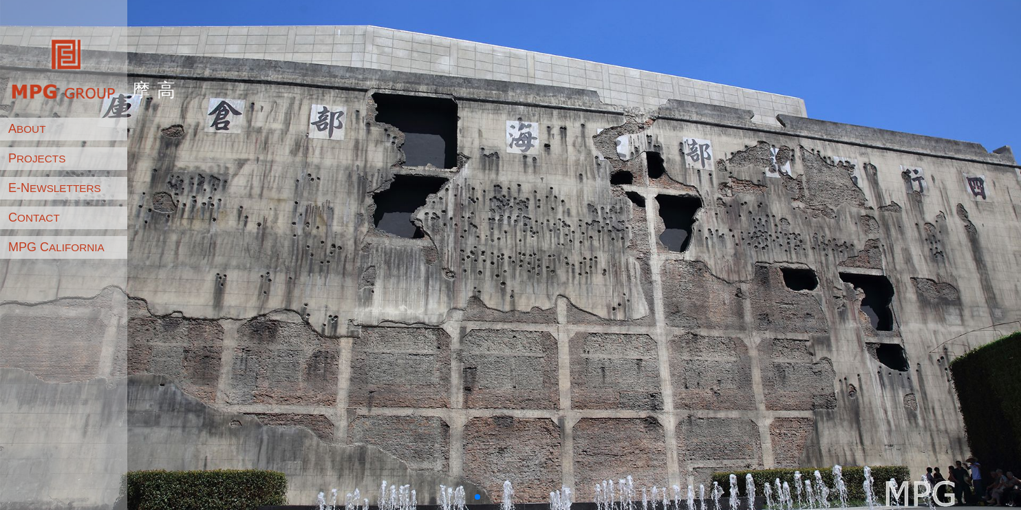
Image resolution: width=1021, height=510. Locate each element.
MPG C (56, 247)
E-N (54, 188)
